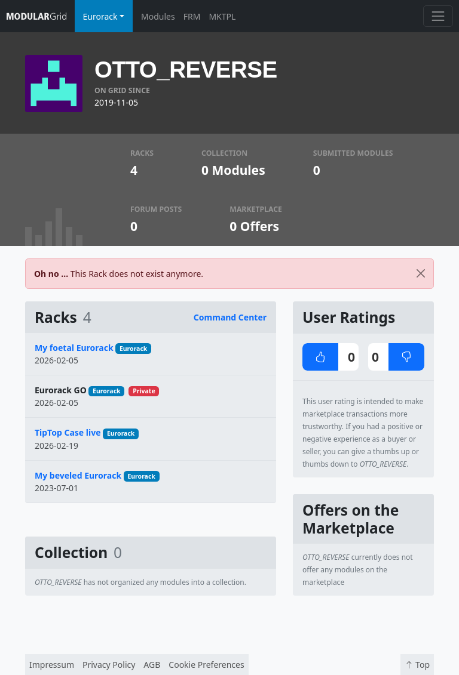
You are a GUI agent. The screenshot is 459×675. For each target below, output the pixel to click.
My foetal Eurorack (74, 347)
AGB (151, 664)
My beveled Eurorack (78, 475)
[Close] (420, 273)
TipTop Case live (68, 432)
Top (417, 664)
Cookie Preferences (206, 664)
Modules (158, 16)
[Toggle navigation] (437, 15)
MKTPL (222, 16)
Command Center (230, 317)
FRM (192, 16)
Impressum (51, 664)
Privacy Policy (108, 664)
